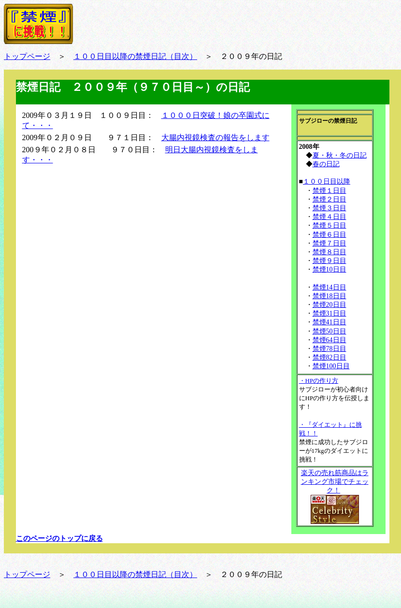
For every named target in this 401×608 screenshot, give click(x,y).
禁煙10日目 (329, 269)
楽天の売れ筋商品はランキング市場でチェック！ (335, 481)
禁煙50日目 (329, 331)
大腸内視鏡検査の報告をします (215, 137)
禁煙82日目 (329, 357)
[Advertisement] (93, 235)
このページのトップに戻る (59, 538)
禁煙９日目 (329, 260)
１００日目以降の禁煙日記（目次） (135, 56)
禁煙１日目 (329, 190)
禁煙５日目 (329, 225)
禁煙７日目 (329, 243)
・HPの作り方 (319, 380)
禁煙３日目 (329, 208)
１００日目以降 (326, 181)
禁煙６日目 (329, 234)
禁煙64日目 (329, 340)
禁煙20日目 (329, 304)
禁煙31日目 (329, 313)
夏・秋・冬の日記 (340, 155)
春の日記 (326, 164)
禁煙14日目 (329, 287)
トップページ (27, 56)
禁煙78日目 (329, 348)
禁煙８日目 (329, 252)
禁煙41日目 (329, 322)
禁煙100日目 (331, 366)
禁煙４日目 (329, 216)
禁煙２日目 (329, 199)
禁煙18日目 (329, 296)
